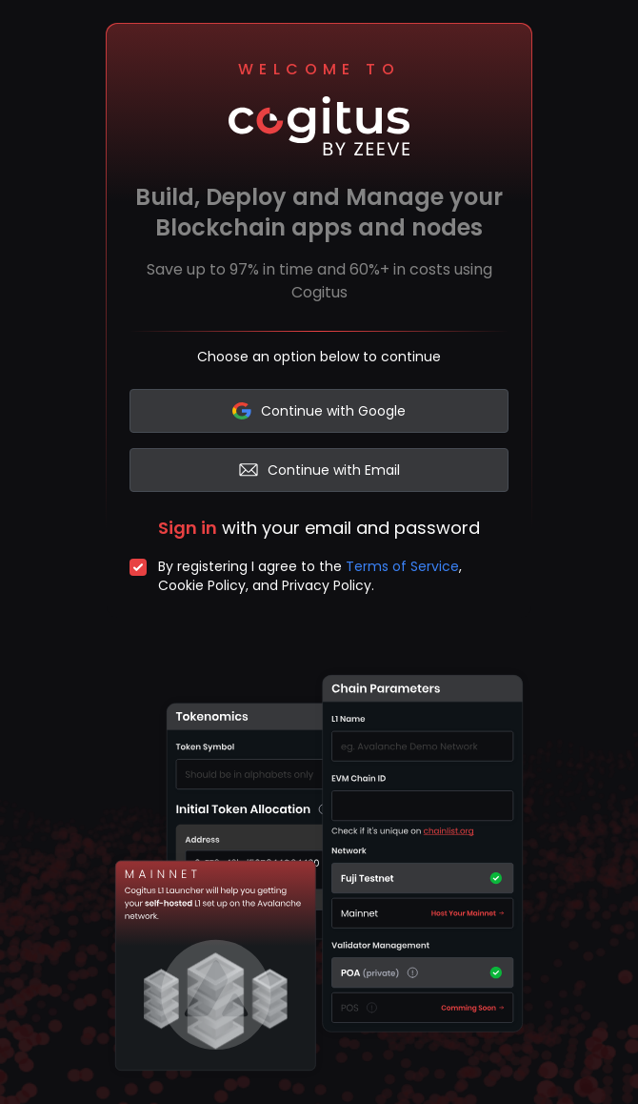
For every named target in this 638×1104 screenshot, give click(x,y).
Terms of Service (402, 566)
